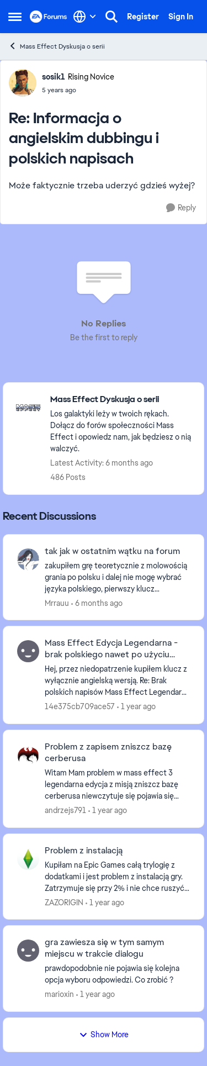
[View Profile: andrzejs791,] (28, 755)
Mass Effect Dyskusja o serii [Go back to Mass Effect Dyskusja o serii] (56, 46)
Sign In (180, 17)
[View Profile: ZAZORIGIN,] (28, 859)
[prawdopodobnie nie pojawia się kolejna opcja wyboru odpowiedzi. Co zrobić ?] (117, 974)
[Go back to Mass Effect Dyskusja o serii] (121, 399)
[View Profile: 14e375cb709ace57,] (28, 651)
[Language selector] (84, 17)
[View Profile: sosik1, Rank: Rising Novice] (22, 83)
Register (143, 17)
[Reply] (181, 207)
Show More (104, 1034)
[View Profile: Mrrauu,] (28, 559)
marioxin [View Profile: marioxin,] (59, 994)
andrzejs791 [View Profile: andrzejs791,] (65, 810)
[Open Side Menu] (15, 16)
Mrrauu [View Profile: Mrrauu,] (57, 603)
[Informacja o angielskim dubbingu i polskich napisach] (78, 90)
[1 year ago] (136, 707)
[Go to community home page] (48, 16)
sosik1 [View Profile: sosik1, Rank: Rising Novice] (53, 77)
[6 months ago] (97, 603)
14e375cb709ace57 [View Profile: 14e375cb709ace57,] (80, 706)
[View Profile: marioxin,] (28, 951)
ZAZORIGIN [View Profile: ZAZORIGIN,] (64, 902)
